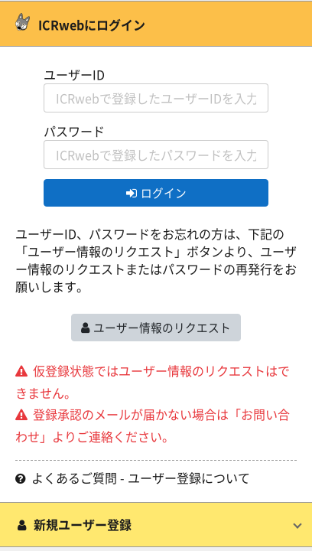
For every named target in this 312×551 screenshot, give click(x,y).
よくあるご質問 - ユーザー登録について (132, 478)
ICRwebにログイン (80, 24)
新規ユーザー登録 (73, 524)
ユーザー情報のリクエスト (156, 327)
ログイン (156, 192)
